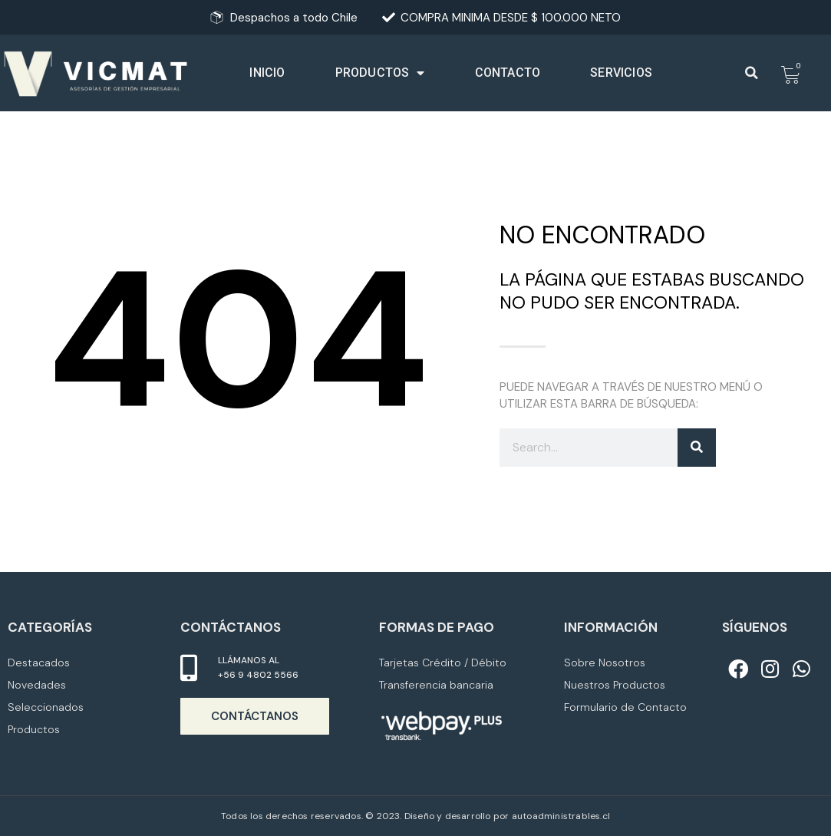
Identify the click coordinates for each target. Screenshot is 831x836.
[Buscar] (697, 447)
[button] (751, 72)
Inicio (267, 72)
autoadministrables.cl (561, 816)
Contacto (508, 72)
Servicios (621, 72)
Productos (380, 73)
